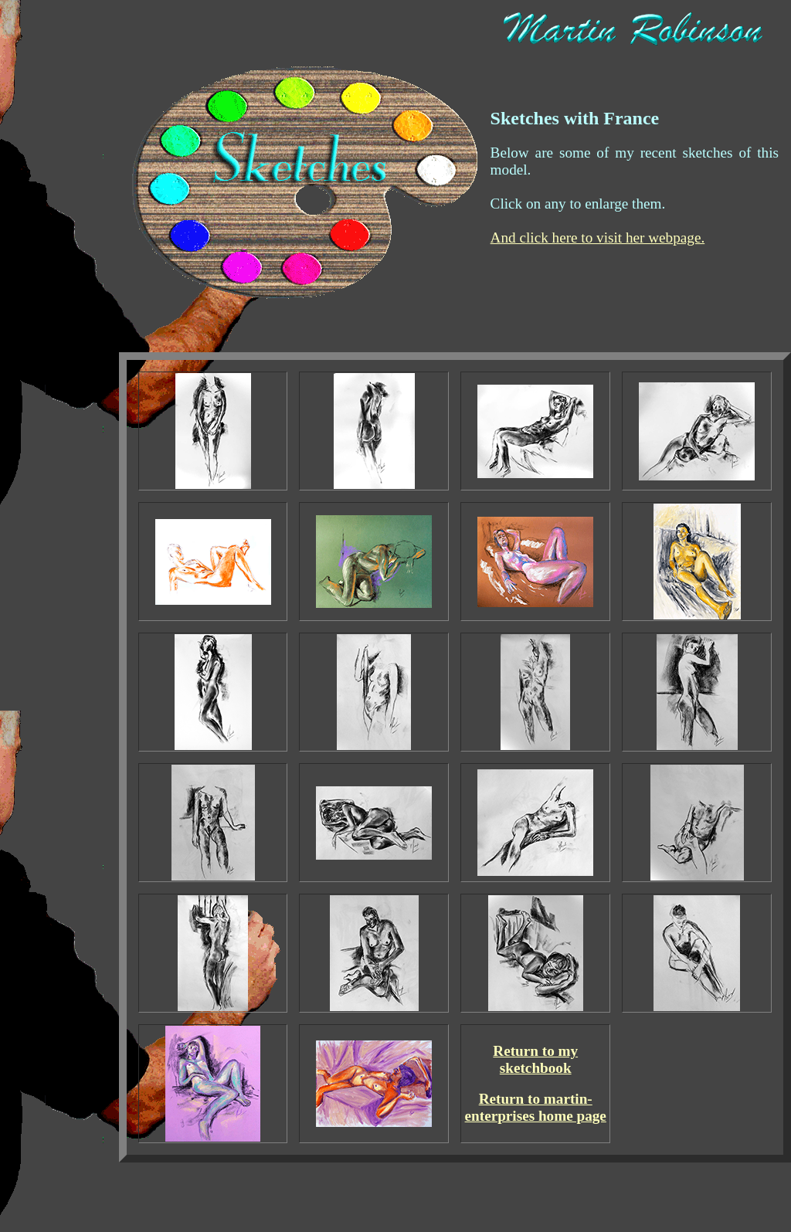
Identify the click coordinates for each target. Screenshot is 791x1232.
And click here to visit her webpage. (598, 237)
